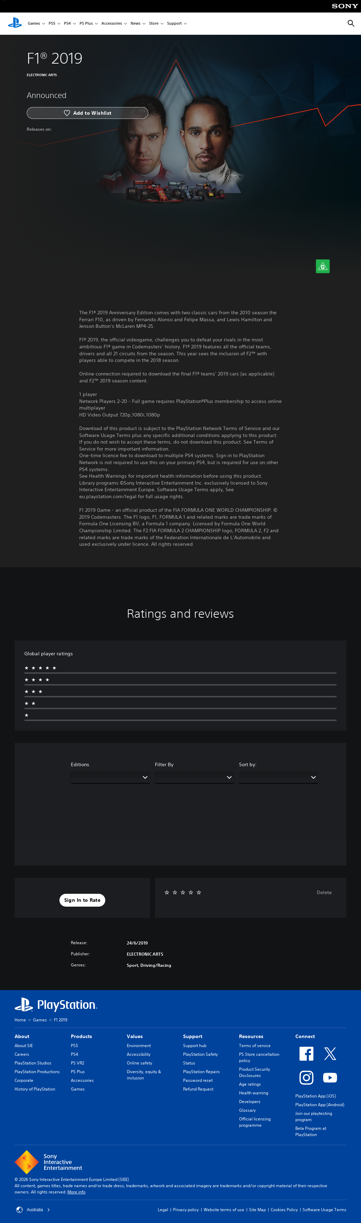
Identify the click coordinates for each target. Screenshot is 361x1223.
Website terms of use (224, 1210)
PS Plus (86, 23)
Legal (163, 1210)
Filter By (164, 764)
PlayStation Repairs (201, 1072)
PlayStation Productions (37, 1072)
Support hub (194, 1045)
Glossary (247, 1110)
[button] (82, 900)
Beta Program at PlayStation (310, 1131)
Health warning (253, 1093)
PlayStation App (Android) (319, 1105)
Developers (250, 1101)
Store (153, 23)
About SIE (24, 1045)
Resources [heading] (251, 1036)
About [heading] (22, 1036)
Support (174, 23)
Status (189, 1063)
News (135, 23)
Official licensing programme (255, 1122)
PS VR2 (77, 1063)
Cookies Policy (284, 1210)
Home (20, 1020)
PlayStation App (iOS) (315, 1096)
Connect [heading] (305, 1036)
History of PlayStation (35, 1089)
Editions (80, 764)
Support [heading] (192, 1036)
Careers (22, 1054)
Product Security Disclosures (254, 1072)
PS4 (67, 23)
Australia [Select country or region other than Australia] (33, 1210)
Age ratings (250, 1084)
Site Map (257, 1210)
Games (34, 23)
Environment (139, 1045)
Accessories (111, 23)
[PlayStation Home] (15, 23)
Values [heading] (135, 1036)
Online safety (139, 1063)
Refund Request (198, 1089)
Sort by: (248, 764)
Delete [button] (324, 892)
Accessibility (138, 1054)
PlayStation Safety (200, 1054)
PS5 (52, 23)
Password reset (198, 1080)
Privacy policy (186, 1210)
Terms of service (255, 1045)
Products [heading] (81, 1036)
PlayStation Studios (33, 1063)
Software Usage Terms (324, 1210)
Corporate (24, 1080)
